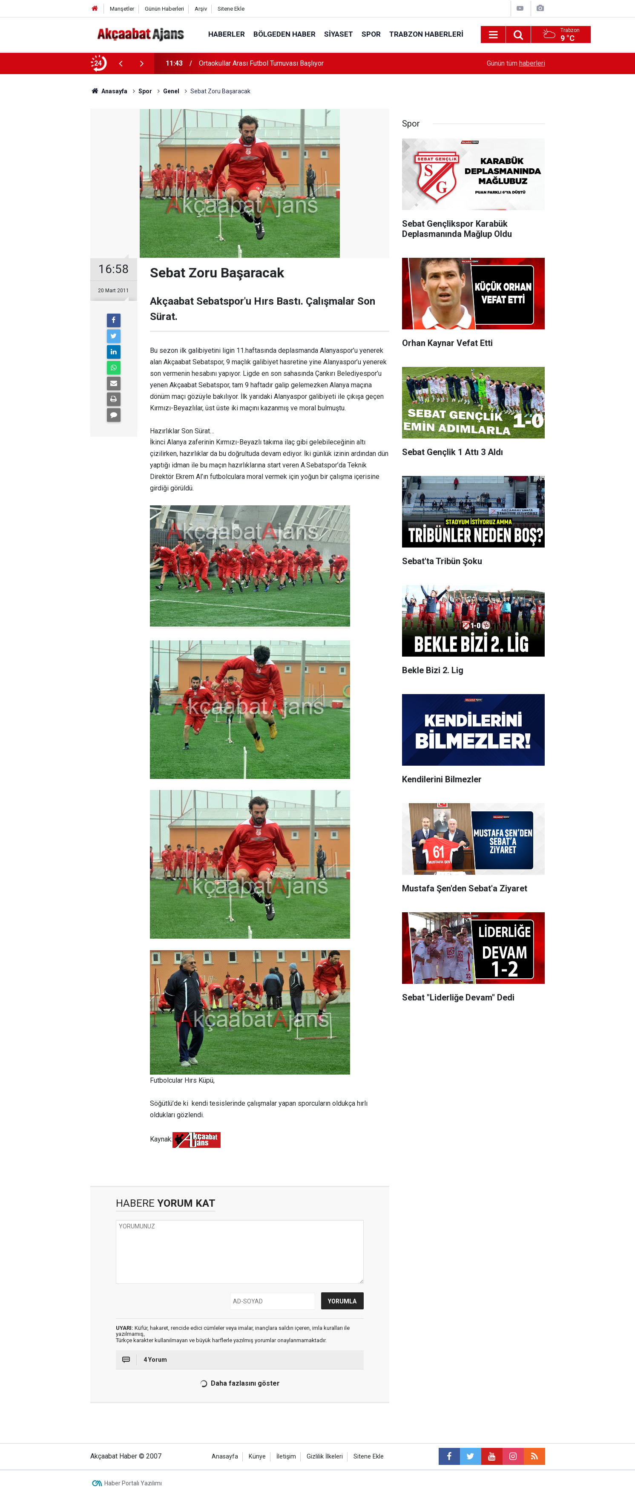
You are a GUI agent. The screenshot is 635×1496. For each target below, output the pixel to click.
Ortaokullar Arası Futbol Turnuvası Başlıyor (261, 63)
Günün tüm (516, 63)
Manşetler (122, 9)
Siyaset (338, 34)
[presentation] (121, 63)
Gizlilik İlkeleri (325, 1456)
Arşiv (201, 9)
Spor (371, 34)
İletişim (286, 1456)
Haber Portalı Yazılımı (133, 1483)
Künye (257, 1456)
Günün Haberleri (164, 9)
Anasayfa (225, 1456)
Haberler (226, 34)
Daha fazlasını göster (239, 1383)
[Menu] (493, 35)
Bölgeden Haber (284, 34)
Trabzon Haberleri (426, 34)
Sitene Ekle (231, 9)
